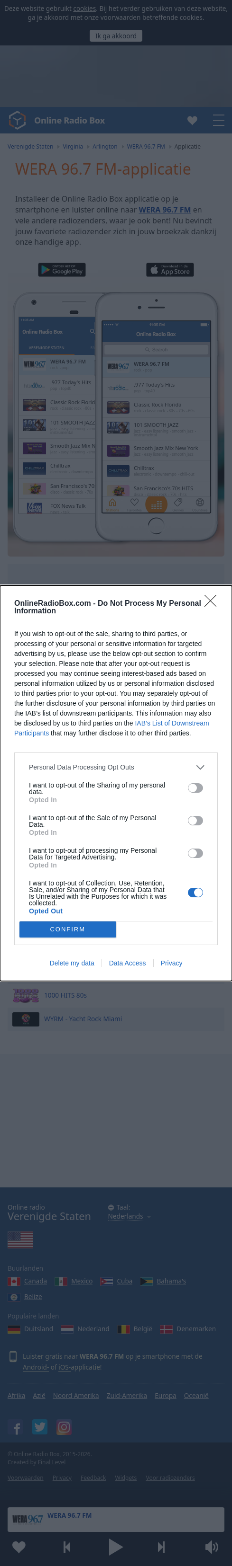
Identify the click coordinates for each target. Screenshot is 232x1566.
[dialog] (116, 783)
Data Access (127, 963)
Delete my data (72, 963)
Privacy (172, 963)
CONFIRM (67, 929)
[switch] (195, 788)
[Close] (213, 604)
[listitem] (116, 767)
